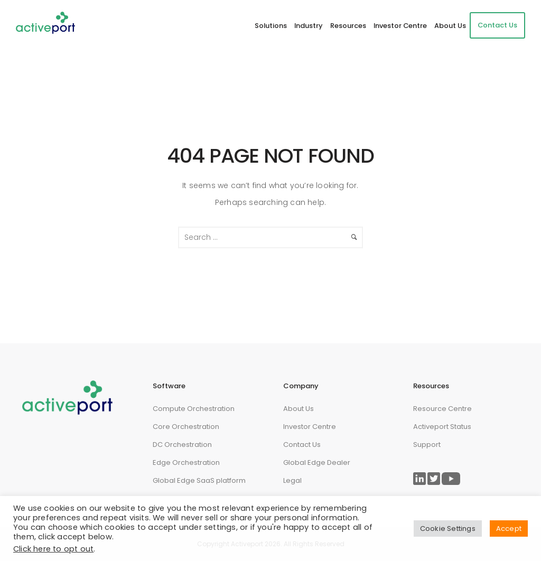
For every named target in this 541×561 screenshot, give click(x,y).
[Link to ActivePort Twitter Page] (433, 478)
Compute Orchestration (194, 409)
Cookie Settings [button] (447, 528)
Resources (348, 26)
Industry (308, 26)
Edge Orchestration (186, 462)
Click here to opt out (53, 549)
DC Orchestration (182, 445)
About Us (450, 26)
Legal (292, 480)
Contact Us (497, 25)
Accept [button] (508, 528)
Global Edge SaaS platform (199, 480)
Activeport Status (442, 427)
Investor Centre (400, 26)
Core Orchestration (186, 427)
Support (427, 445)
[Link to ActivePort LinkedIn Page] (419, 478)
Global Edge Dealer (316, 462)
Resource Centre (442, 409)
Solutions (271, 26)
